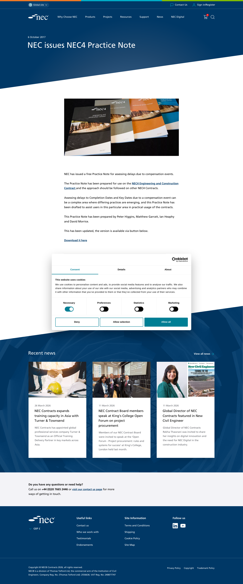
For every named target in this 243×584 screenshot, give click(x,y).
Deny (77, 322)
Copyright (189, 568)
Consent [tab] (75, 269)
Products (90, 16)
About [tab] (168, 269)
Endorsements (85, 545)
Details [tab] (121, 269)
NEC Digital (177, 16)
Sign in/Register (203, 5)
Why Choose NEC (67, 16)
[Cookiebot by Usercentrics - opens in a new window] (174, 259)
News (160, 16)
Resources (126, 16)
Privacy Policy (174, 568)
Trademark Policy (205, 568)
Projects (107, 16)
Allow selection (121, 322)
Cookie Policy (132, 538)
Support (144, 16)
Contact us (83, 525)
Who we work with (88, 532)
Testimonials (84, 538)
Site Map (130, 545)
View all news (204, 354)
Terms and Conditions (137, 525)
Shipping (130, 532)
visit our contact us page (88, 489)
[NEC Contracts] (38, 17)
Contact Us (178, 5)
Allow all (166, 322)
